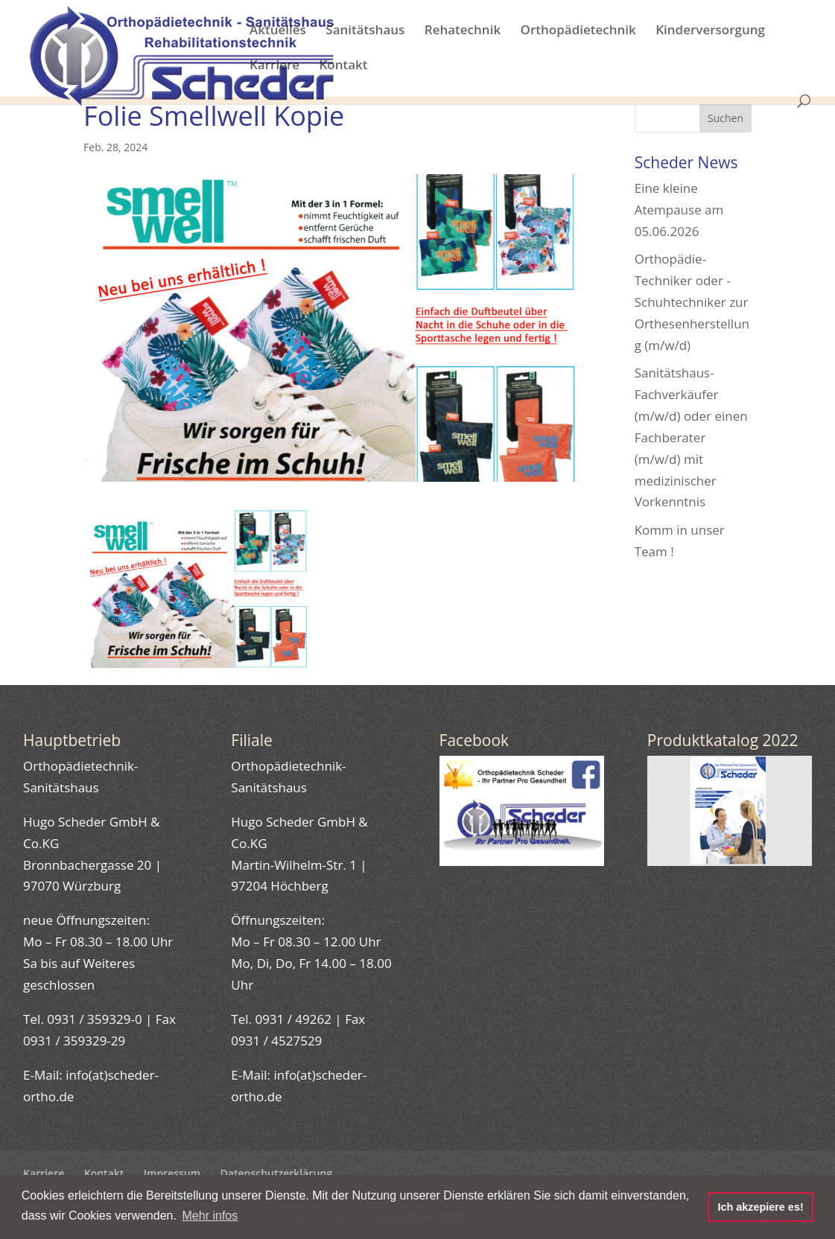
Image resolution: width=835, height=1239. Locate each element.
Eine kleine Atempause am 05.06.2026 (679, 209)
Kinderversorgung (710, 31)
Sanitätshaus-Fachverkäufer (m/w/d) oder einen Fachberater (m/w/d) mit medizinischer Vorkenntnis (691, 437)
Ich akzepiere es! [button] (760, 1207)
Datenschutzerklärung (276, 1173)
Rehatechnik (463, 31)
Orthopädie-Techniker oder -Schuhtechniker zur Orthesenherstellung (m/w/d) (692, 302)
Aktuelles (278, 31)
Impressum (172, 1173)
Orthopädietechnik (578, 31)
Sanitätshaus (365, 31)
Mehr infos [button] (210, 1215)
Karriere (274, 66)
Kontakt (343, 66)
